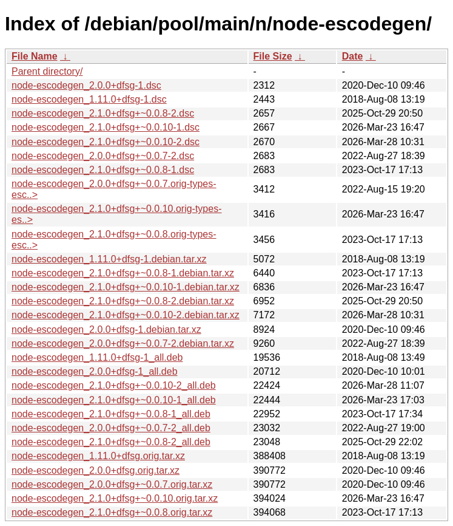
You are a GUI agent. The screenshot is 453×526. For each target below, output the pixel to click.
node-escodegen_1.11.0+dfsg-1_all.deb (97, 357)
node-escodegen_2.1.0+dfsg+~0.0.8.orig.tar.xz (112, 512)
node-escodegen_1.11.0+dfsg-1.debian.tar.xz (109, 259)
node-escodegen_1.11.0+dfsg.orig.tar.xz (98, 456)
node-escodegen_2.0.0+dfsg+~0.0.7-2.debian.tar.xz (123, 343)
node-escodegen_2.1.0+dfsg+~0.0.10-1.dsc (106, 127)
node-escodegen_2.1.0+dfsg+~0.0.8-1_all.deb (111, 414)
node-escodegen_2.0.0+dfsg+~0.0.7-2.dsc (103, 156)
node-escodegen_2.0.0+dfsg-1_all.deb (95, 371)
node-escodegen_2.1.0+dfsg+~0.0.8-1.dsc (103, 170)
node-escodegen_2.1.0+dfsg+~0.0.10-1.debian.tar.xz (126, 287)
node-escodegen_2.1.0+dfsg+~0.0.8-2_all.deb (111, 442)
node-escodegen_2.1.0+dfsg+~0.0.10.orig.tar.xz (115, 498)
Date (352, 56)
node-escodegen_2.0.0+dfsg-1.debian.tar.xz (106, 329)
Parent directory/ (47, 71)
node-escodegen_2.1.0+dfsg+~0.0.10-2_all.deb (114, 385)
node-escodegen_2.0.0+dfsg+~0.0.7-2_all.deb (111, 428)
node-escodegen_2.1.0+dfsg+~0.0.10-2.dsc (106, 142)
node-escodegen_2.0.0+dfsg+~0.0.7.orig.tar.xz (112, 484)
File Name (35, 56)
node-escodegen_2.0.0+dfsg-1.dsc (86, 85)
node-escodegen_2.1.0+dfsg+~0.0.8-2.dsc (103, 113)
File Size (272, 56)
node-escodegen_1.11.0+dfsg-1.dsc (89, 99)
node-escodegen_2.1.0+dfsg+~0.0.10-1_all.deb (114, 400)
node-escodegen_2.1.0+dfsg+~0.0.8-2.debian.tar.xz (123, 301)
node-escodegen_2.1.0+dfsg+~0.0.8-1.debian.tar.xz (123, 273)
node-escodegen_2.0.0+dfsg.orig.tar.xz (96, 470)
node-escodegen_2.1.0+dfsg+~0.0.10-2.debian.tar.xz (126, 315)
